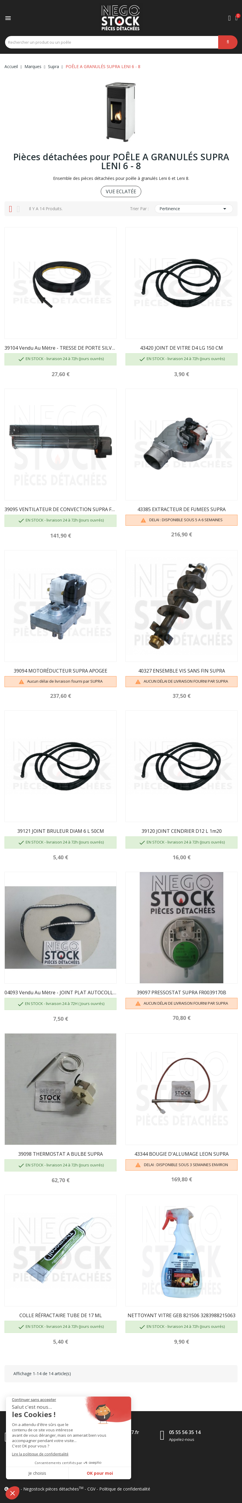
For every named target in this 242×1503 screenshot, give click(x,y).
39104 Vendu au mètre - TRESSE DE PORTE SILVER (60, 348)
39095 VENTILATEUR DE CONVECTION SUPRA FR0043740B (60, 509)
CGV (91, 1489)
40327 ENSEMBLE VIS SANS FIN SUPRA (181, 671)
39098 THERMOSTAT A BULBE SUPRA (60, 1154)
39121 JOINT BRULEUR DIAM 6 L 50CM (60, 831)
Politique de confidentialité (124, 1489)
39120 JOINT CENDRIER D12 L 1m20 (182, 831)
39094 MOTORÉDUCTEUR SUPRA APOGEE (60, 671)
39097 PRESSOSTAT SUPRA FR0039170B (181, 992)
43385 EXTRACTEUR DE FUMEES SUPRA (181, 509)
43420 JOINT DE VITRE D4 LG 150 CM (181, 348)
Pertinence (193, 208)
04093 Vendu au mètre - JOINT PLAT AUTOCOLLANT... (60, 992)
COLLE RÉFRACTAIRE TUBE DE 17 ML (60, 1315)
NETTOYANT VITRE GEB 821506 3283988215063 (181, 1315)
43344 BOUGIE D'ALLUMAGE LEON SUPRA (181, 1154)
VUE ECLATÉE (121, 191)
